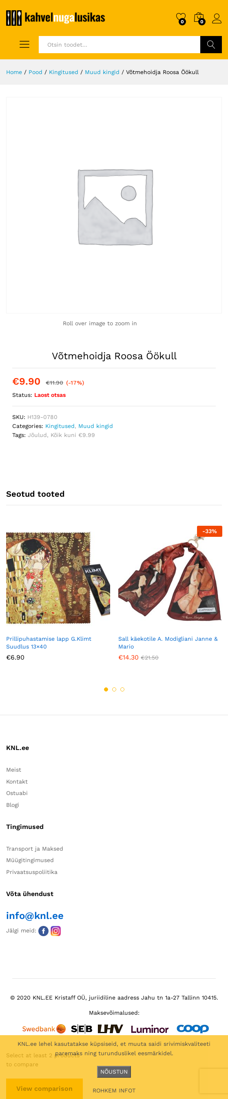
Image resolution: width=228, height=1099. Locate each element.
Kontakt (17, 781)
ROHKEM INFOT (114, 1090)
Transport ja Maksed (34, 848)
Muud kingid (95, 426)
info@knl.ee (35, 915)
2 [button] (114, 689)
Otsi (211, 44)
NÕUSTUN (114, 1071)
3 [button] (122, 689)
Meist (13, 769)
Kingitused (60, 426)
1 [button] (106, 689)
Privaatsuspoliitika (32, 872)
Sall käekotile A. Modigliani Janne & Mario (168, 642)
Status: (22, 395)
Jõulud (37, 435)
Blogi (12, 805)
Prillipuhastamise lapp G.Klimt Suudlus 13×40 (48, 642)
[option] (58, 599)
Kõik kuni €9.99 (73, 435)
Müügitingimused (30, 860)
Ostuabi (17, 793)
